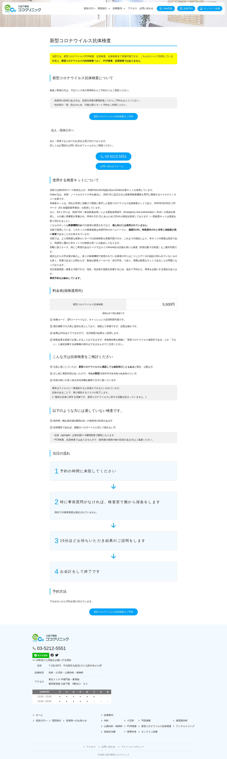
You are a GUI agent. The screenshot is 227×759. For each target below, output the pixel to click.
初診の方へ (89, 8)
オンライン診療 (210, 8)
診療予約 (186, 8)
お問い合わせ (146, 8)
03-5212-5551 (113, 156)
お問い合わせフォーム (111, 166)
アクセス (132, 8)
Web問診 (166, 8)
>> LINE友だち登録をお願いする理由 (51, 660)
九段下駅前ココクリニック (117, 754)
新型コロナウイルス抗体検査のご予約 (113, 116)
